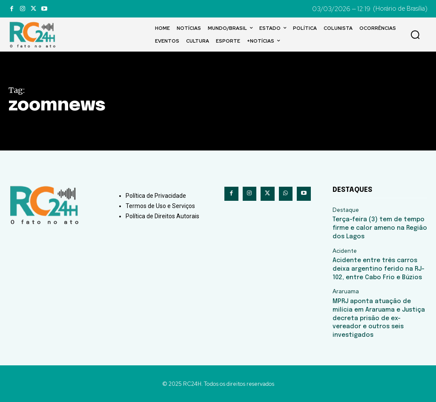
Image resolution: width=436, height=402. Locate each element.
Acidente (345, 250)
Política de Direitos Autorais (162, 216)
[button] (415, 34)
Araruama (346, 291)
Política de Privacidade (156, 195)
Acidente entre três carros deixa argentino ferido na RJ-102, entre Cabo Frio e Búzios (378, 268)
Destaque (346, 210)
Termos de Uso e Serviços (160, 205)
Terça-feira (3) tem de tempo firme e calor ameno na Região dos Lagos (379, 228)
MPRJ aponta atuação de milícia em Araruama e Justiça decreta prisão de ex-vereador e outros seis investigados (378, 317)
